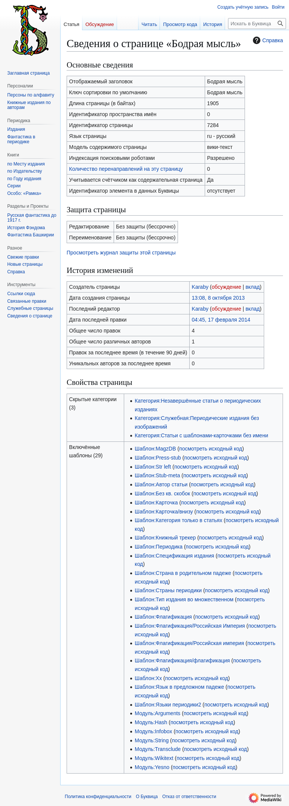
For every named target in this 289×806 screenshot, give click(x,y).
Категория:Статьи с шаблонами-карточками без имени (201, 435)
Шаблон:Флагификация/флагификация (182, 660)
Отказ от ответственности (189, 796)
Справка (267, 40)
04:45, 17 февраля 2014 (221, 320)
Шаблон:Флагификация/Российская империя (189, 643)
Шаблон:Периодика (159, 547)
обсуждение (226, 287)
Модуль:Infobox (153, 731)
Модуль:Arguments (157, 713)
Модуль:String (152, 740)
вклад (252, 287)
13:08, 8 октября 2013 (218, 298)
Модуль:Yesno (152, 767)
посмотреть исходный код (210, 449)
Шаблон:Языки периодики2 (168, 705)
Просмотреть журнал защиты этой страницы (121, 253)
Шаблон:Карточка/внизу (164, 512)
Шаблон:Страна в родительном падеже (183, 573)
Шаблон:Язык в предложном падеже (179, 687)
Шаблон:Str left (153, 467)
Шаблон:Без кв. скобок (162, 493)
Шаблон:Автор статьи (161, 484)
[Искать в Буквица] (257, 23)
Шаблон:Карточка (156, 503)
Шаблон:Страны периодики (168, 590)
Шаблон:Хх (148, 678)
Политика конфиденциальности (98, 796)
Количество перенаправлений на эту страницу (126, 169)
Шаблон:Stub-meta (157, 475)
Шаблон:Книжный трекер (165, 538)
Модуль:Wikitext (154, 758)
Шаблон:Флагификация (163, 617)
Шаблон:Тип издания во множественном (184, 599)
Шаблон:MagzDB (155, 449)
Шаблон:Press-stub (158, 458)
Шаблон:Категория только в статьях (178, 520)
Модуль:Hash (151, 722)
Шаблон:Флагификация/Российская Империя (190, 626)
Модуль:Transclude (158, 749)
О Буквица (147, 796)
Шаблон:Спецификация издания (174, 556)
